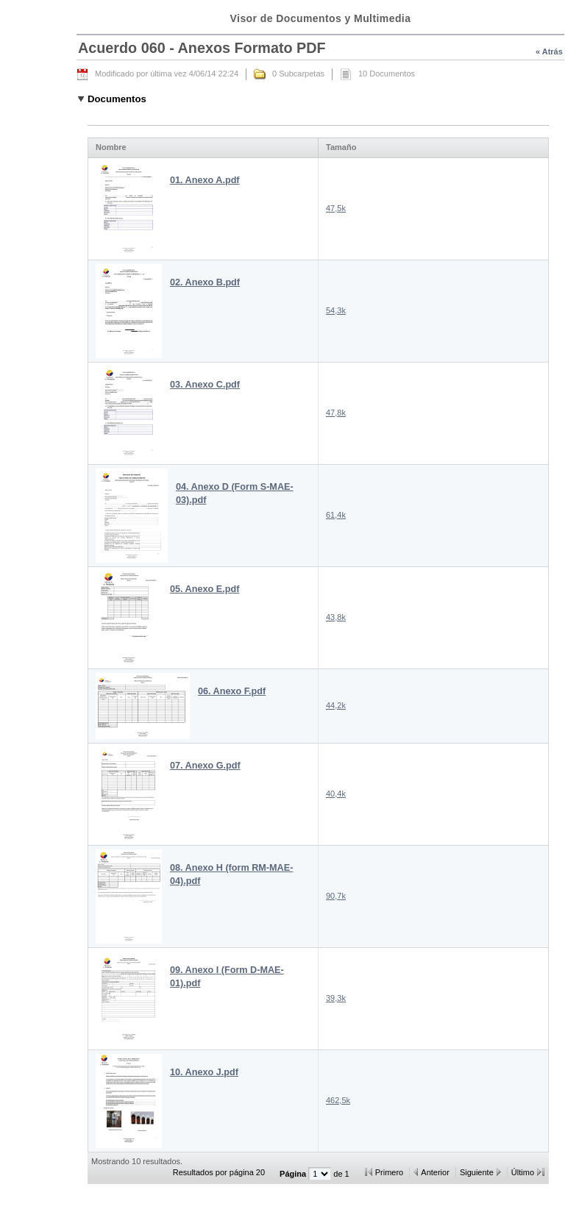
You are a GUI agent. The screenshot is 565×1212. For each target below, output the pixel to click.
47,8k (336, 412)
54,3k (336, 310)
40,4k (336, 793)
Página (294, 1173)
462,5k (338, 1100)
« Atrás (549, 51)
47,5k (336, 208)
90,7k (336, 895)
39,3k (336, 998)
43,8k (336, 617)
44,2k (336, 705)
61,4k (336, 514)
